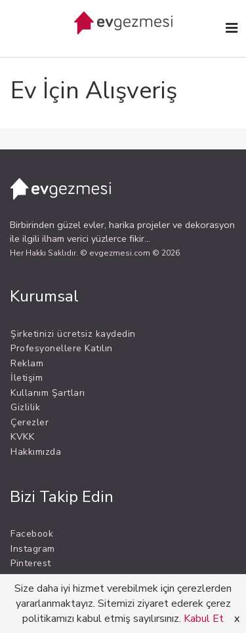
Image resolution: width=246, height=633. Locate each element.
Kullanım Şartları (47, 393)
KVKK (22, 437)
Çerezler (29, 422)
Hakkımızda (35, 452)
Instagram (32, 549)
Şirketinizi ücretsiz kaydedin (73, 334)
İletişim (26, 378)
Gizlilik (25, 407)
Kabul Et (204, 618)
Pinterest (30, 563)
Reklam (26, 363)
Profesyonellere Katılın (61, 348)
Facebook (31, 534)
